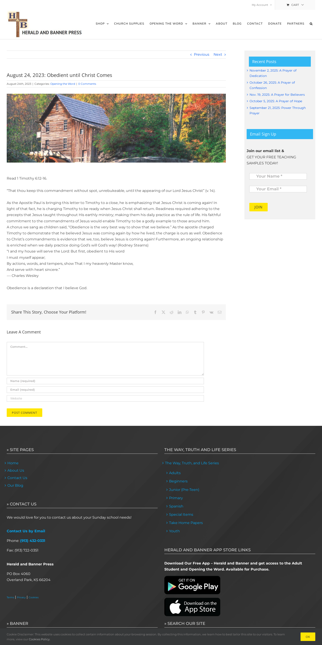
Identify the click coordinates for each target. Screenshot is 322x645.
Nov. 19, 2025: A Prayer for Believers (277, 95)
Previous (201, 54)
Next (218, 54)
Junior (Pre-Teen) (184, 490)
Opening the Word (62, 83)
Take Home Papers (186, 523)
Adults (175, 473)
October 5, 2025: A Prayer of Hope (276, 101)
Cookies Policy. (39, 639)
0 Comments (87, 83)
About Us (15, 470)
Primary (176, 498)
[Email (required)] (105, 389)
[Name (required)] (105, 381)
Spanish (176, 506)
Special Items (181, 514)
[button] (311, 24)
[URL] (105, 398)
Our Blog (15, 485)
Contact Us (17, 478)
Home (13, 463)
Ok (308, 637)
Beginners (178, 481)
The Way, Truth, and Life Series (192, 463)
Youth (174, 531)
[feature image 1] (116, 128)
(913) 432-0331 (32, 541)
